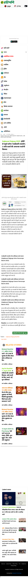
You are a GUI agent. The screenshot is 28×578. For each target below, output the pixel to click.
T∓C (19, 563)
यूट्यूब (7, 6)
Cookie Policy (8, 563)
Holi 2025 (3, 339)
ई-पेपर (17, 6)
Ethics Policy (15, 563)
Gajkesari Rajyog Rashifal (12, 336)
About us (3, 563)
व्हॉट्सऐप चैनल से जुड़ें (20, 333)
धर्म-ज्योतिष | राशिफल (10, 134)
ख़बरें (4, 134)
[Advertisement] (14, 20)
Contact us (24, 563)
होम (1, 134)
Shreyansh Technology (16, 573)
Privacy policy (13, 565)
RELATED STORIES (14, 345)
